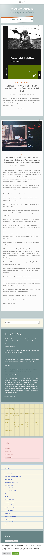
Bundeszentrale (8, 473)
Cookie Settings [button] (6, 553)
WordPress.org (8, 457)
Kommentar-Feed (9, 454)
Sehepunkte (7, 513)
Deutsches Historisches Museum (13, 476)
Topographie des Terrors (10, 516)
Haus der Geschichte (10, 488)
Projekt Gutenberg (9, 505)
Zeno (6, 524)
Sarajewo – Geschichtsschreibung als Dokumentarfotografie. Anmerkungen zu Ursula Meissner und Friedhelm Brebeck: (22, 160)
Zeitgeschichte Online (10, 522)
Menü (23, 2)
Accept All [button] (15, 553)
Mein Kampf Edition (9, 502)
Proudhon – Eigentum (10, 507)
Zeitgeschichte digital (10, 519)
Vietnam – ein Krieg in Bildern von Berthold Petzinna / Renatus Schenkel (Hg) (22, 88)
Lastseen (7, 496)
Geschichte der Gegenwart (11, 482)
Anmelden (7, 448)
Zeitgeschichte (24, 82)
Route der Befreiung (9, 510)
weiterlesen (22, 108)
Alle (16, 82)
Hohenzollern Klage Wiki (11, 490)
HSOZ (6, 493)
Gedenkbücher (8, 479)
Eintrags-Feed (8, 451)
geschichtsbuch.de (22, 8)
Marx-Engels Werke (9, 499)
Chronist (32, 94)
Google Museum (9, 485)
